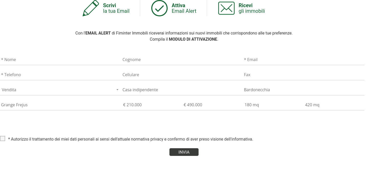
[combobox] (60, 89)
